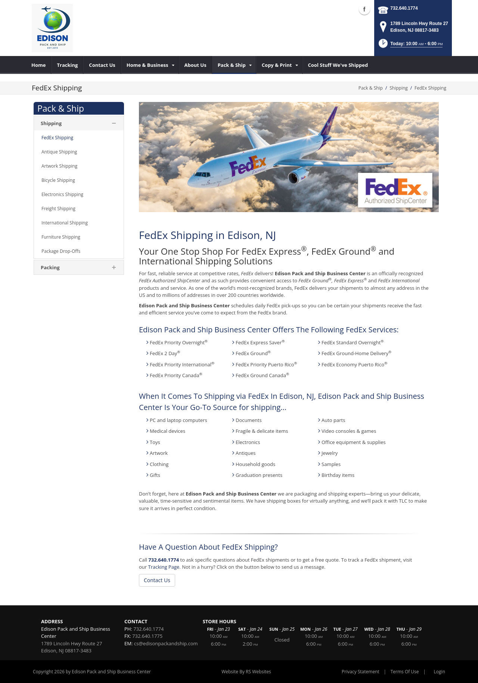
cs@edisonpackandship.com (166, 643)
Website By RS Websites (246, 671)
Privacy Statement (360, 671)
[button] (410, 46)
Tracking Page (163, 567)
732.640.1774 (404, 8)
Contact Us (157, 580)
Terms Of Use (405, 671)
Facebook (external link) (364, 9)
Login (439, 671)
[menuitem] (38, 65)
